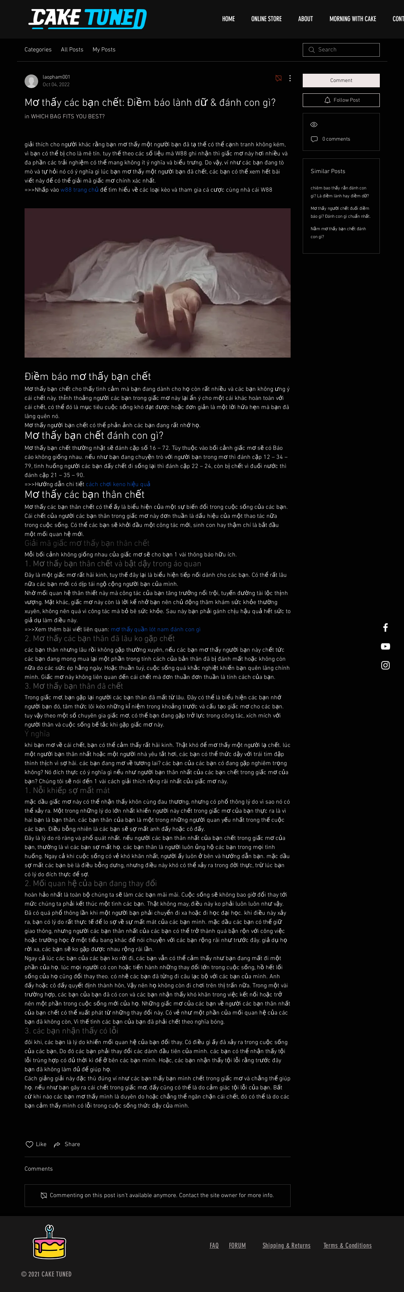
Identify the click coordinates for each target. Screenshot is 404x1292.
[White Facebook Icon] (385, 627)
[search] (341, 50)
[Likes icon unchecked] (29, 1144)
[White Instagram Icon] (385, 665)
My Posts (104, 50)
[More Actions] (286, 78)
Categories (38, 50)
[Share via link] (66, 1144)
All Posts (72, 50)
